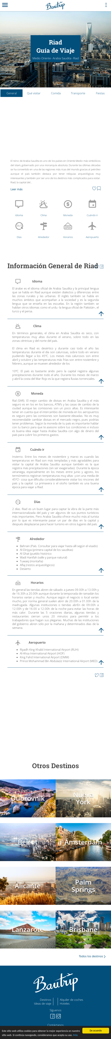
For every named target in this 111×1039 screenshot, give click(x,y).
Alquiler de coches (71, 1000)
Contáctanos (55, 1025)
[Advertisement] (55, 129)
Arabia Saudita (62, 58)
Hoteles (65, 1003)
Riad (76, 58)
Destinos (45, 1000)
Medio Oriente (41, 58)
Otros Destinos (55, 765)
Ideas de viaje (42, 1003)
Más (75, 1035)
